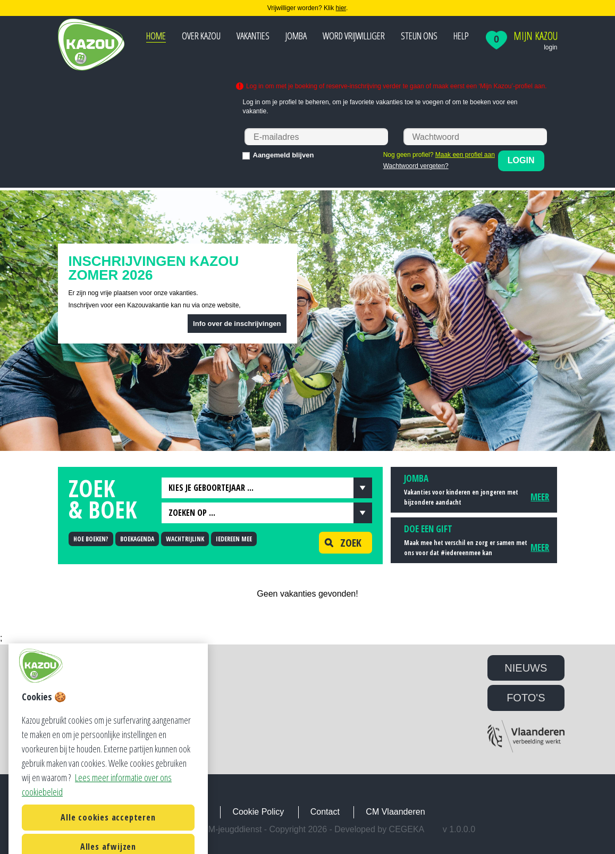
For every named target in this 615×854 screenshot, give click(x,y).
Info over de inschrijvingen (237, 324)
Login (521, 160)
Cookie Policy (258, 811)
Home (156, 35)
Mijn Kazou (535, 36)
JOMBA (296, 35)
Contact (325, 811)
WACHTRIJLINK (185, 538)
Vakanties (253, 35)
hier (341, 8)
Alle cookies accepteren (108, 834)
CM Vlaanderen (395, 811)
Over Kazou (201, 35)
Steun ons (419, 35)
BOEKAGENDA (137, 538)
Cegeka (407, 829)
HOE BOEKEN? (90, 538)
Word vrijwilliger (354, 35)
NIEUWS (525, 668)
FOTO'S (526, 698)
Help (461, 35)
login (550, 47)
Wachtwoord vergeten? (416, 166)
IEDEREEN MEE (234, 538)
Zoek (340, 542)
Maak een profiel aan (465, 154)
